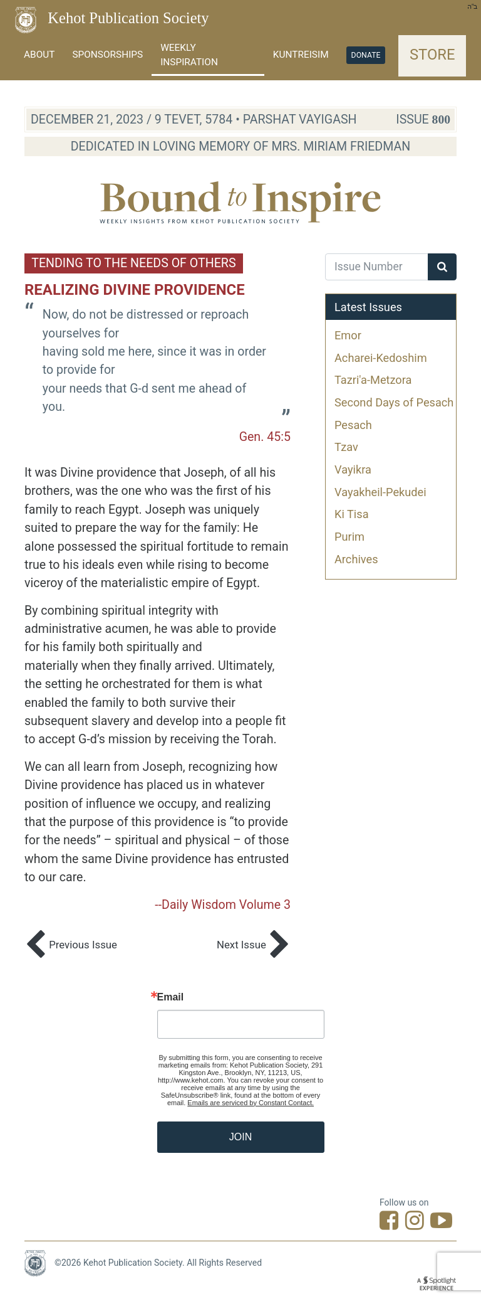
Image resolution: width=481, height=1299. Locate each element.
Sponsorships (107, 54)
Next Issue (254, 945)
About (39, 54)
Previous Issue (70, 945)
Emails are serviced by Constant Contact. (250, 1102)
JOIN (240, 1137)
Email (170, 997)
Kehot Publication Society (128, 17)
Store (432, 54)
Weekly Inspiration (189, 55)
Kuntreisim (301, 54)
